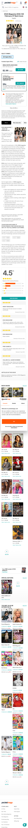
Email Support (17, 811)
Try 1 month (20, 83)
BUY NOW (20, 69)
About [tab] (23, 403)
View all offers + (14, 108)
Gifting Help (16, 821)
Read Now (4, 572)
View (2, 453)
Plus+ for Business (5, 824)
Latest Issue (5, 11)
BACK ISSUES (5, 385)
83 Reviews (18, 21)
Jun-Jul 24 (4, 518)
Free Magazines (4, 816)
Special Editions (7, 578)
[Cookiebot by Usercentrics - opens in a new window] (20, 399)
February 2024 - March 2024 (18, 541)
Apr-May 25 (16, 449)
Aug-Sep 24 (16, 495)
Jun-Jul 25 (4, 449)
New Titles (3, 811)
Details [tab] (14, 403)
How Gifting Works (18, 818)
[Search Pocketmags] (3, 7)
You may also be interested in (7, 605)
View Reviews (14, 298)
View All (25, 385)
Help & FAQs (16, 809)
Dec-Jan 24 (16, 472)
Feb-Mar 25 (4, 472)
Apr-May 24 (16, 518)
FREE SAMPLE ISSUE (6, 595)
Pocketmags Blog (5, 819)
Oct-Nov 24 (4, 495)
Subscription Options (11, 104)
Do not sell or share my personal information (14, 427)
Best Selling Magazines (6, 814)
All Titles (3, 809)
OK (14, 421)
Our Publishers (4, 822)
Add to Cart (7, 453)
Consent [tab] (5, 403)
